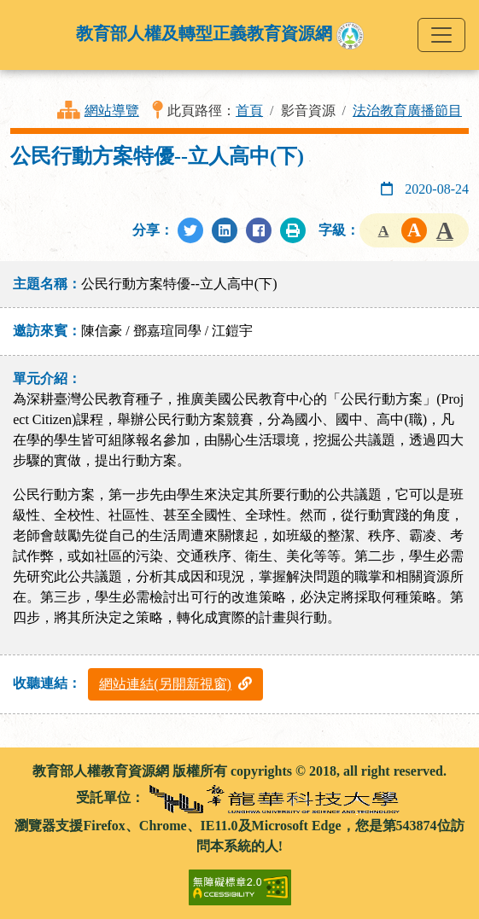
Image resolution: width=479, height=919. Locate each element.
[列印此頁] (293, 230)
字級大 (445, 230)
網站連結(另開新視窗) (175, 684)
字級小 (383, 230)
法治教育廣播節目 (407, 110)
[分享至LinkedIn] (224, 230)
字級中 (414, 230)
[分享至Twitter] (190, 230)
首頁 (249, 110)
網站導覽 (112, 110)
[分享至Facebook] (259, 230)
